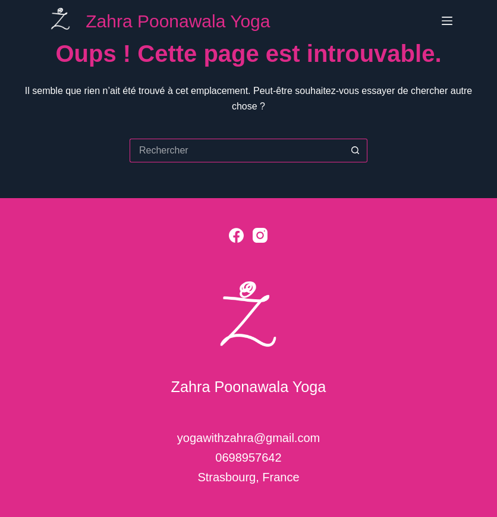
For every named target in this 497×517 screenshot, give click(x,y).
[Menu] (447, 20)
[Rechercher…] (237, 150)
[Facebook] (236, 235)
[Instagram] (260, 235)
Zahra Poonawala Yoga (178, 21)
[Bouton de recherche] (355, 150)
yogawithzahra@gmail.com (248, 437)
